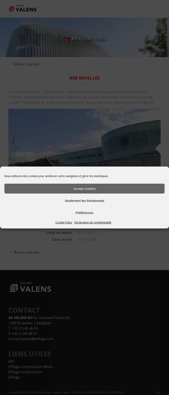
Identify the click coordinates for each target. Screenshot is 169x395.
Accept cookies (84, 188)
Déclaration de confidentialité (92, 222)
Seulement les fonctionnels (84, 201)
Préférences (85, 213)
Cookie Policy (63, 222)
